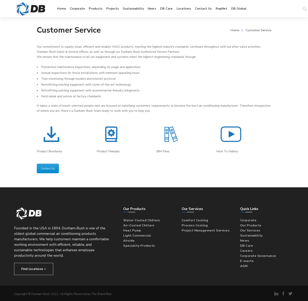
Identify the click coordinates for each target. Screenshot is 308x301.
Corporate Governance (258, 256)
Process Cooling (195, 225)
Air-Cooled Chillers (138, 225)
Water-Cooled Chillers (141, 220)
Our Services (250, 230)
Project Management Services (206, 230)
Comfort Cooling (195, 220)
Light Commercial (137, 235)
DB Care (246, 246)
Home (235, 30)
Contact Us (48, 168)
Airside (129, 240)
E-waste (247, 261)
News (244, 240)
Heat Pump (132, 230)
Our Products (250, 225)
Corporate (248, 220)
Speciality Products (139, 246)
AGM (244, 266)
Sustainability (251, 235)
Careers (246, 251)
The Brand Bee (102, 294)
